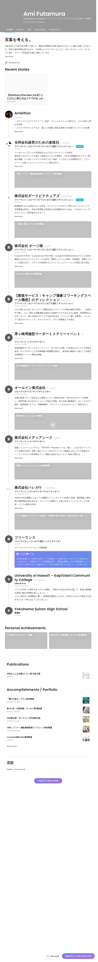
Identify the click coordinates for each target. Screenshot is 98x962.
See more (9, 56)
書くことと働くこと (25, 685)
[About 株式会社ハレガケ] (9, 587)
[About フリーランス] (9, 670)
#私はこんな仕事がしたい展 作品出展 (23, 807)
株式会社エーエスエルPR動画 (29, 473)
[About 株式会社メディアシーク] (9, 529)
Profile (10, 29)
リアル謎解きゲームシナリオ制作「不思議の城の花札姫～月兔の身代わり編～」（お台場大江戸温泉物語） (51, 614)
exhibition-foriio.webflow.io (19, 804)
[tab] (10, 29)
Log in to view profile (48, 944)
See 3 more (68, 803)
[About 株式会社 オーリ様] (9, 288)
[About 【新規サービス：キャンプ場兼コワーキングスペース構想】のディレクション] (9, 348)
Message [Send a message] (53, 956)
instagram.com (12, 62)
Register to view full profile (78, 956)
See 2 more (52, 506)
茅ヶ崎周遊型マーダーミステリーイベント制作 (36, 415)
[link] (53, 182)
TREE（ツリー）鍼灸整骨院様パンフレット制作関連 (39, 174)
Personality (40, 29)
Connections (54, 29)
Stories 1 (20, 29)
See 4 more (52, 207)
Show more (12, 910)
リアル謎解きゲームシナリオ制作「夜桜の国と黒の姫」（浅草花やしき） (48, 638)
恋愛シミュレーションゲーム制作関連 (32, 555)
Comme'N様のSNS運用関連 (29, 315)
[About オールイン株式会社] (9, 446)
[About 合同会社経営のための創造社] (9, 144)
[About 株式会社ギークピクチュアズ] (9, 230)
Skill (29, 29)
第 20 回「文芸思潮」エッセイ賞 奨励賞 (68, 774)
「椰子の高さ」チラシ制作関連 (30, 257)
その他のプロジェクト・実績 (19, 774)
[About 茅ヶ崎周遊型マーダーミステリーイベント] (9, 387)
